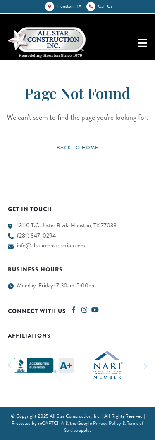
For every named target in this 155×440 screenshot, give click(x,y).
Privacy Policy (107, 423)
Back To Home (77, 147)
